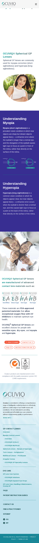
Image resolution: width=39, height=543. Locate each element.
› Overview (7, 439)
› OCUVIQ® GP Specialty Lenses (15, 462)
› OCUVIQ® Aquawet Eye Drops (15, 481)
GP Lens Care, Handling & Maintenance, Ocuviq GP (17, 485)
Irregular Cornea (9, 459)
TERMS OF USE (23, 539)
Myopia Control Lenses (11, 435)
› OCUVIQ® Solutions (11, 477)
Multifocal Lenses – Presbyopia (14, 455)
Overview (6, 432)
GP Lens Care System (11, 474)
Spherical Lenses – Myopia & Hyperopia (17, 449)
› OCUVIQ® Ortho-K (11, 442)
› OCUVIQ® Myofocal (11, 445)
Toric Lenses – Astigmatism (13, 452)
